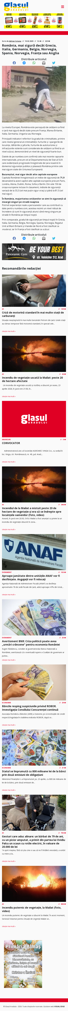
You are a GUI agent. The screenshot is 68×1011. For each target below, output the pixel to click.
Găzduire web (48, 1006)
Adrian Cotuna (15, 41)
